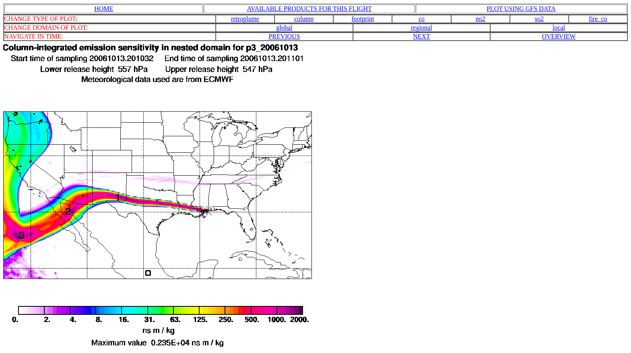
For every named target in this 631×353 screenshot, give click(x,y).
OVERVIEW (558, 36)
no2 (480, 18)
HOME (103, 8)
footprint (362, 18)
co (422, 18)
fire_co (598, 18)
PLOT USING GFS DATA (521, 8)
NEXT (421, 36)
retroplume (245, 18)
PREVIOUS (284, 36)
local (559, 27)
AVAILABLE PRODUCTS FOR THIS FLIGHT (309, 8)
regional (421, 27)
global (284, 27)
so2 (539, 18)
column (303, 18)
